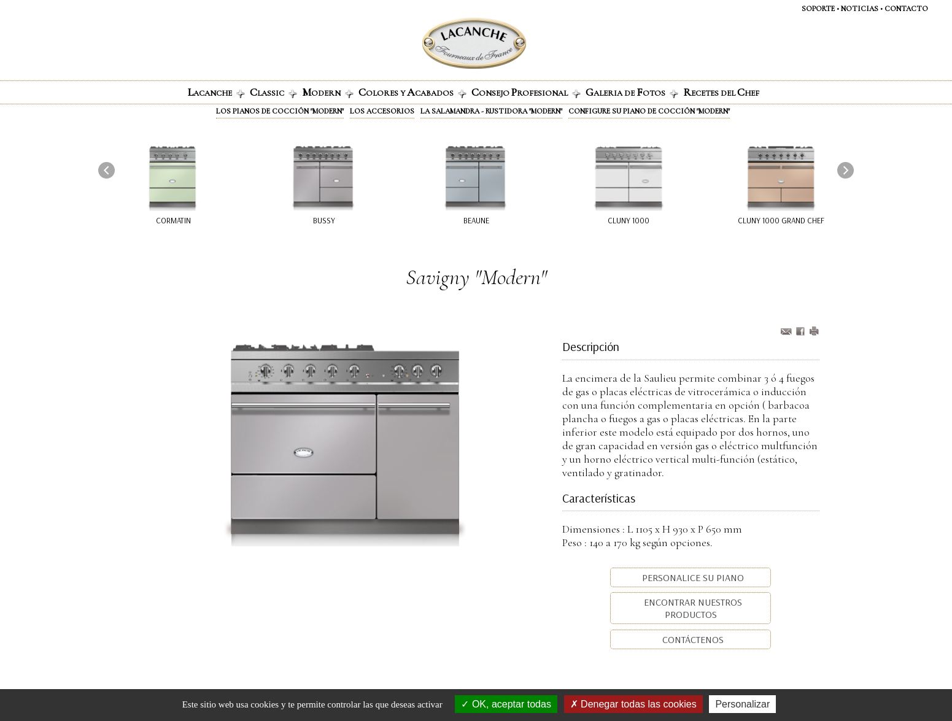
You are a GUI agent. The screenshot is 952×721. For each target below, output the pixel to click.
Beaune (476, 220)
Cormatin (173, 220)
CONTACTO (906, 8)
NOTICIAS (859, 8)
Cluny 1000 (629, 220)
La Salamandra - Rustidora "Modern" (491, 111)
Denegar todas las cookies (633, 704)
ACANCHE (216, 92)
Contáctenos (692, 639)
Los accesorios (382, 111)
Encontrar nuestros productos (691, 608)
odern (328, 92)
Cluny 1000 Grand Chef (781, 220)
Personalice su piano (692, 577)
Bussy (324, 220)
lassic (273, 92)
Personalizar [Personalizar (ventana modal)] (742, 704)
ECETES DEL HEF (721, 92)
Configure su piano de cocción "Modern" (649, 111)
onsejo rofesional (526, 92)
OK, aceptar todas (506, 704)
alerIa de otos (632, 92)
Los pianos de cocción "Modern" (280, 111)
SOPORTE (818, 8)
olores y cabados (412, 92)
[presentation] (106, 170)
